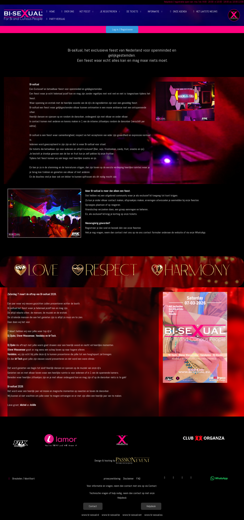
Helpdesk (151, 506)
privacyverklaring (112, 478)
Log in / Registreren (122, 29)
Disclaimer (128, 478)
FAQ (138, 478)
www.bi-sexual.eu (153, 515)
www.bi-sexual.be (111, 515)
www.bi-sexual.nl (90, 515)
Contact (93, 506)
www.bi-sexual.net (132, 515)
